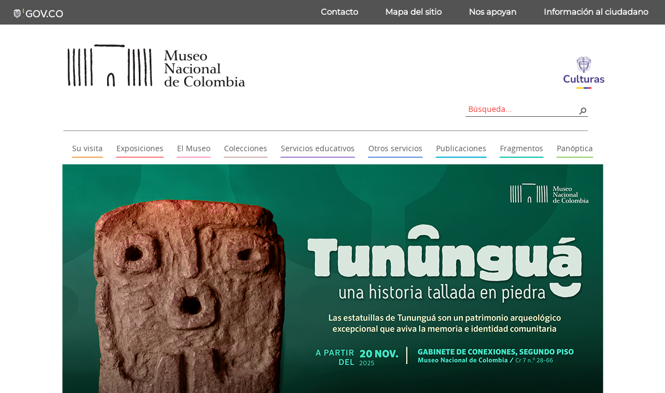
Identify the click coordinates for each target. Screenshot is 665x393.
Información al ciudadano (596, 12)
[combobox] (523, 109)
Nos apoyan (492, 12)
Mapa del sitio (413, 12)
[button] (582, 110)
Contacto (339, 12)
